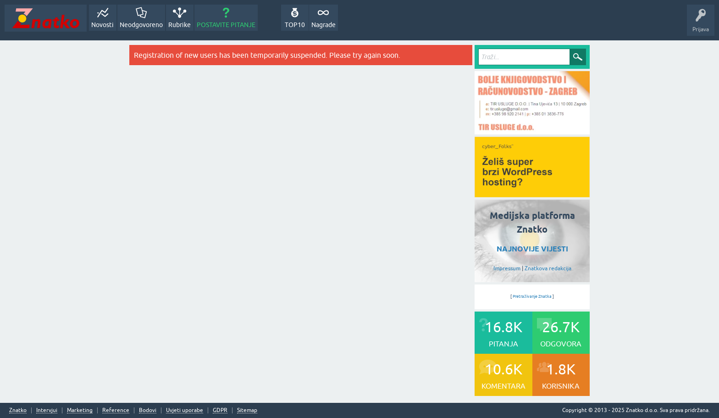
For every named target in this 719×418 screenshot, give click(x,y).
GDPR (220, 410)
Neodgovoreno (141, 24)
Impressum (506, 268)
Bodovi (147, 410)
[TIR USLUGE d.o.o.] (532, 131)
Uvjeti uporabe (184, 410)
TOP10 (295, 24)
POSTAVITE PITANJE (226, 24)
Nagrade (323, 24)
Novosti (102, 24)
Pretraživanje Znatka (532, 296)
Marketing (80, 410)
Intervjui (46, 410)
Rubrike (179, 24)
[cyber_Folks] (532, 194)
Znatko (18, 410)
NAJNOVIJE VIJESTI (532, 249)
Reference (115, 410)
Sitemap (247, 410)
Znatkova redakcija (548, 268)
